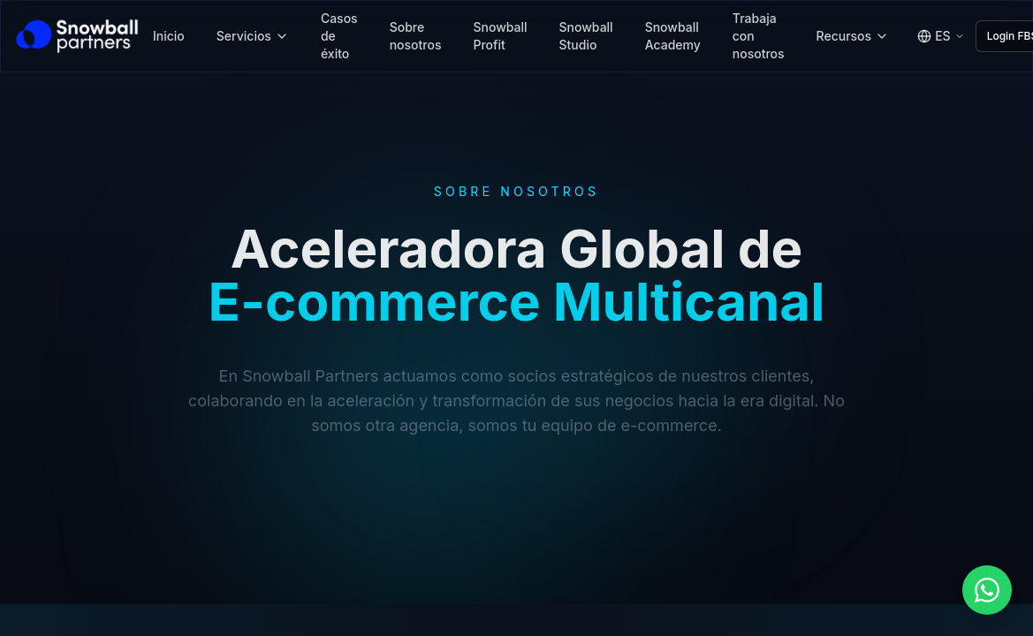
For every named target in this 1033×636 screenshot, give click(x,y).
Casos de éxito (339, 36)
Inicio (169, 35)
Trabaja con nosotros (759, 36)
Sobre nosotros (416, 35)
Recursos (853, 35)
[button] (987, 590)
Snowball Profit (500, 35)
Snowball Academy (673, 35)
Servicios (252, 35)
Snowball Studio (586, 35)
